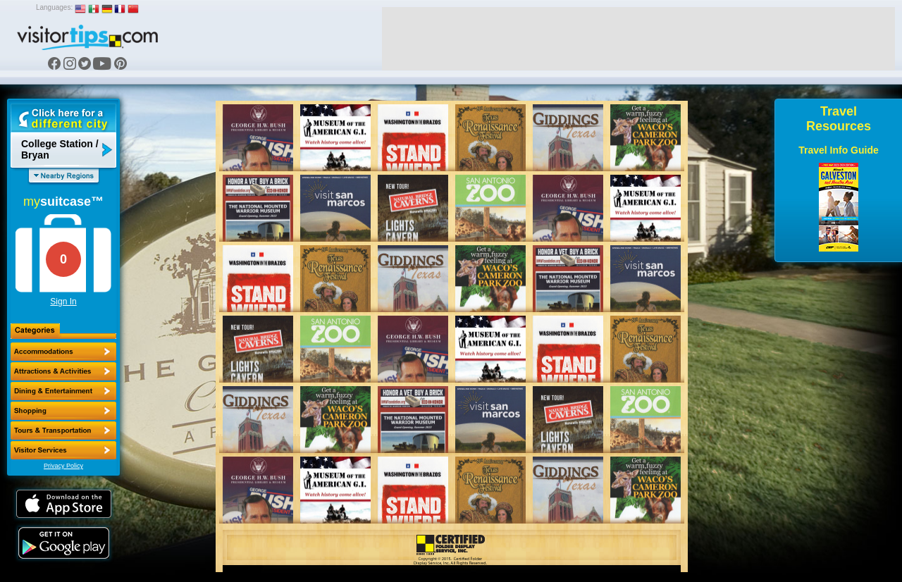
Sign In (63, 302)
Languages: (54, 7)
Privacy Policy (63, 465)
